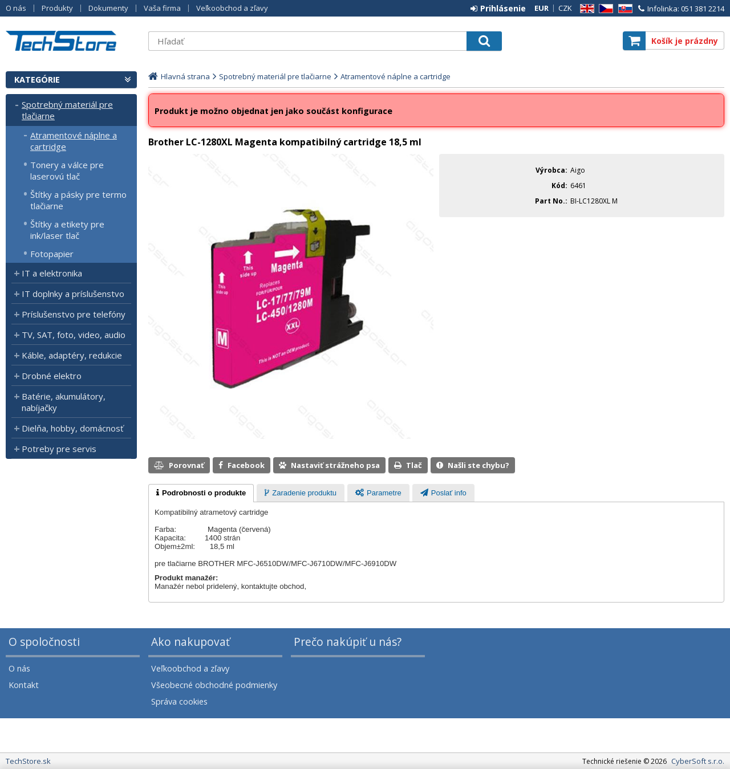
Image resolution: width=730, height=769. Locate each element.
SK (623, 9)
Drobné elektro (52, 375)
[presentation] (201, 493)
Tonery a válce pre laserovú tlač (67, 170)
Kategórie (37, 79)
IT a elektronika (52, 273)
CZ (604, 9)
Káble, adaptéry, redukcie (72, 355)
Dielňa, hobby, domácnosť (72, 428)
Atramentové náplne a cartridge (73, 140)
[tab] (201, 493)
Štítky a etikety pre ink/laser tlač (67, 229)
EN (585, 9)
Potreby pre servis (59, 448)
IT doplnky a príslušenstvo (73, 293)
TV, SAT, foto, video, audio (73, 334)
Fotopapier (52, 253)
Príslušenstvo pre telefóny (73, 314)
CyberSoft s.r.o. (697, 761)
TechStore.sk (71, 41)
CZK (565, 8)
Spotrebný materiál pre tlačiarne (67, 110)
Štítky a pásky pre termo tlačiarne (78, 200)
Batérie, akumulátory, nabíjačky (64, 401)
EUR (541, 8)
